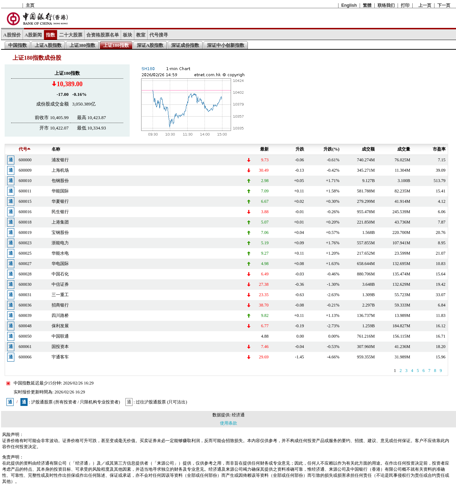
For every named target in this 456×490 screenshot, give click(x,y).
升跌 (300, 149)
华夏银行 (60, 201)
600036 (25, 305)
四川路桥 (60, 315)
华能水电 (60, 253)
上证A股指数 (48, 45)
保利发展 (60, 325)
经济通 (238, 414)
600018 (25, 222)
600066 (25, 356)
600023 (25, 242)
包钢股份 (60, 180)
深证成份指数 (185, 45)
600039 (25, 315)
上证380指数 (82, 45)
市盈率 (439, 149)
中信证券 (60, 284)
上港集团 (60, 222)
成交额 (368, 149)
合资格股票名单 (102, 35)
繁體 (367, 5)
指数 (50, 35)
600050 (25, 336)
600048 (25, 325)
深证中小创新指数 (225, 45)
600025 (25, 253)
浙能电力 (60, 242)
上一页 (424, 5)
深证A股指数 (150, 45)
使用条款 (228, 423)
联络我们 (386, 5)
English (349, 5)
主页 (30, 5)
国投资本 (60, 346)
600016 (25, 211)
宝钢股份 (60, 232)
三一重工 (60, 294)
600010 (25, 180)
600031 (25, 294)
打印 (405, 5)
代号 (24, 149)
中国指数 (17, 45)
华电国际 (60, 263)
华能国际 (60, 190)
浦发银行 (60, 159)
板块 (127, 35)
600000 (25, 159)
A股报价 (12, 35)
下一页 (443, 5)
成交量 (403, 149)
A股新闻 (33, 35)
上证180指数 (116, 45)
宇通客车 (60, 356)
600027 (25, 263)
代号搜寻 (158, 35)
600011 (25, 190)
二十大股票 (70, 35)
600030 (25, 284)
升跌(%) (331, 149)
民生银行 (60, 211)
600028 (25, 273)
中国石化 (60, 273)
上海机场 (60, 170)
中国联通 (60, 336)
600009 (25, 170)
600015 (25, 201)
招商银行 (60, 305)
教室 (140, 35)
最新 (264, 149)
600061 (25, 346)
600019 (25, 232)
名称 (56, 149)
